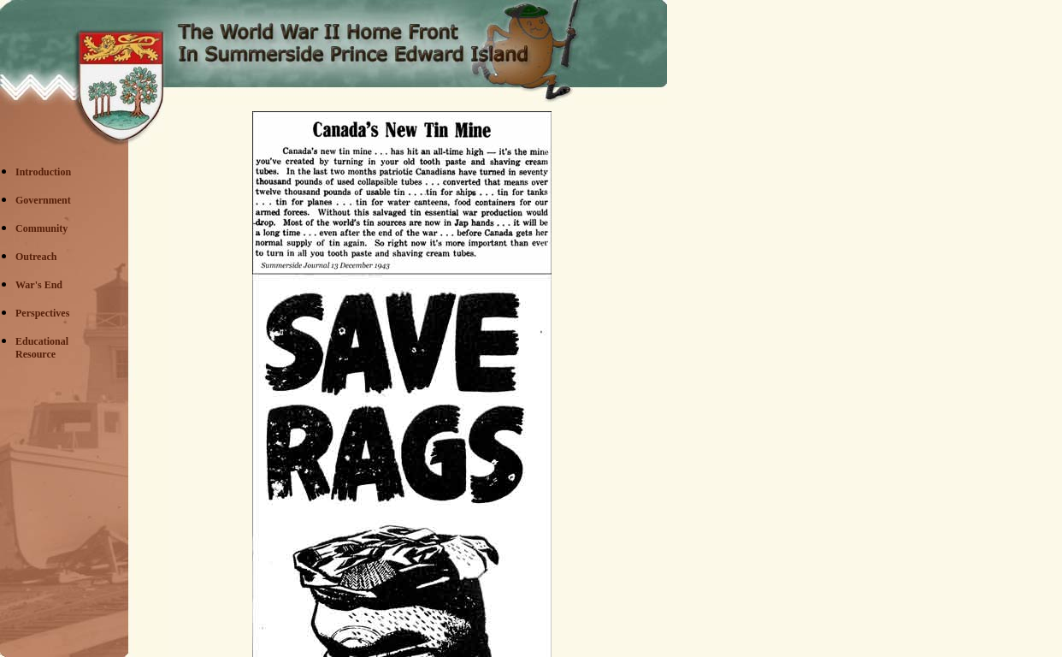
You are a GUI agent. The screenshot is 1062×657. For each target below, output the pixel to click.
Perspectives (42, 313)
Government (43, 200)
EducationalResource (41, 347)
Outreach (35, 257)
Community (41, 228)
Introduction (43, 172)
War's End (38, 285)
